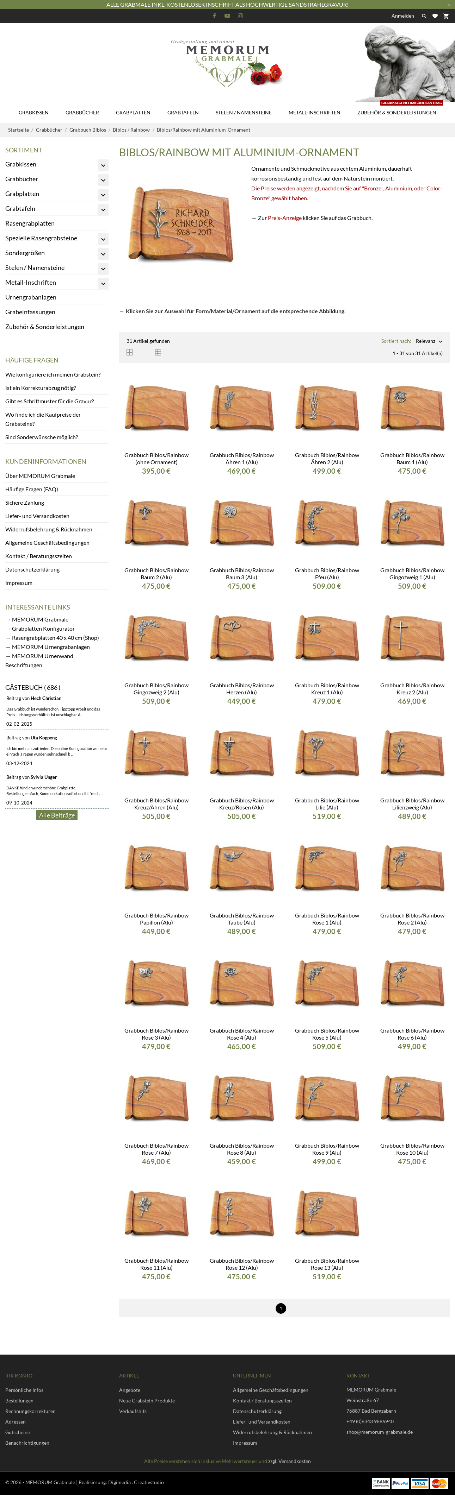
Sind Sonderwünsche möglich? (41, 437)
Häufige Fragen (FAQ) (31, 489)
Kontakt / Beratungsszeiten (38, 556)
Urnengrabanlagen (30, 297)
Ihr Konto (18, 1376)
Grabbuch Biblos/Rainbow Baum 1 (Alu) (412, 458)
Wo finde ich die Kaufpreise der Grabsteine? (43, 419)
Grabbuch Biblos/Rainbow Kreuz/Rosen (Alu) (242, 803)
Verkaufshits (133, 1411)
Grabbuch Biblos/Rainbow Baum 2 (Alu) (156, 573)
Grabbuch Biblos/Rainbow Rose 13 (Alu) (327, 1264)
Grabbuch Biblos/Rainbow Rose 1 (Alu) (327, 919)
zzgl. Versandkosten (289, 1461)
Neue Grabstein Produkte (147, 1400)
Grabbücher (82, 112)
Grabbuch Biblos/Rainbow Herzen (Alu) (242, 688)
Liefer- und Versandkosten (37, 515)
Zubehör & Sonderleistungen (400, 108)
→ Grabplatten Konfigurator (40, 628)
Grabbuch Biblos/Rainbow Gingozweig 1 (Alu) (412, 573)
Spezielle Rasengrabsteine (41, 238)
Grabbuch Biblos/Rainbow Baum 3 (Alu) (242, 573)
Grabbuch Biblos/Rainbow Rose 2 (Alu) (412, 919)
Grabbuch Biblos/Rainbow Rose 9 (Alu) (327, 1149)
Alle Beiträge (57, 815)
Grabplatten (133, 112)
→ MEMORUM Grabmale (36, 619)
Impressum (18, 582)
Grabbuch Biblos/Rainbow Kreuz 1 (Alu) (327, 688)
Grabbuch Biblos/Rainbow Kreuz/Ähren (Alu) (156, 803)
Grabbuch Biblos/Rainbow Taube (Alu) (242, 919)
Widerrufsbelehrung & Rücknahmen (48, 529)
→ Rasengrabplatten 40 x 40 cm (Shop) (52, 637)
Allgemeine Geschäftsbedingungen (47, 542)
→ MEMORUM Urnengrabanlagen (47, 646)
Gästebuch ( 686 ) (32, 687)
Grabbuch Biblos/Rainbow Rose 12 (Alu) (242, 1264)
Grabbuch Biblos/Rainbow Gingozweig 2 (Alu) (156, 688)
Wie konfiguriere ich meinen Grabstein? (52, 374)
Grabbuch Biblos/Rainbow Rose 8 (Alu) (242, 1149)
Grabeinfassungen (30, 312)
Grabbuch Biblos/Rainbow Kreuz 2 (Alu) (412, 688)
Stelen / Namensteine (244, 112)
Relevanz (425, 341)
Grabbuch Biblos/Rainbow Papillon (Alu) (156, 919)
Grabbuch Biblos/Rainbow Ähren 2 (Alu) (327, 458)
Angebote (129, 1390)
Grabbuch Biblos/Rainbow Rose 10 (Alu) (412, 1149)
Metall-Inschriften (314, 112)
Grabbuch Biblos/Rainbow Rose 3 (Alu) (156, 1034)
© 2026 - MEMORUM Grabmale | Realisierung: (56, 1482)
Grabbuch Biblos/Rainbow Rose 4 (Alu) (242, 1034)
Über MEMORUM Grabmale (40, 475)
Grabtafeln (183, 112)
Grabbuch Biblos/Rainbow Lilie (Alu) (327, 803)
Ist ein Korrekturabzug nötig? (40, 387)
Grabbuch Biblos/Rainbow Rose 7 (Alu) (156, 1149)
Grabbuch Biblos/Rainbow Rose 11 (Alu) (156, 1264)
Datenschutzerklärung (32, 569)
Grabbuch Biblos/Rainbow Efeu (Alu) (327, 573)
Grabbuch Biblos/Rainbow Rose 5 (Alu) (327, 1034)
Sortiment (23, 150)
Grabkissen (34, 112)
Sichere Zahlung (24, 502)
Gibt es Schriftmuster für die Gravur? (49, 401)
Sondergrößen (25, 253)
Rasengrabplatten (30, 223)
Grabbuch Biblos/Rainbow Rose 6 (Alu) (412, 1034)
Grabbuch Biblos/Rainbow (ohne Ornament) (156, 458)
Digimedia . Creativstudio (136, 1482)
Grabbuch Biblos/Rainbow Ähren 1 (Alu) (242, 458)
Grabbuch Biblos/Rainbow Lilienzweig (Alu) (412, 803)
